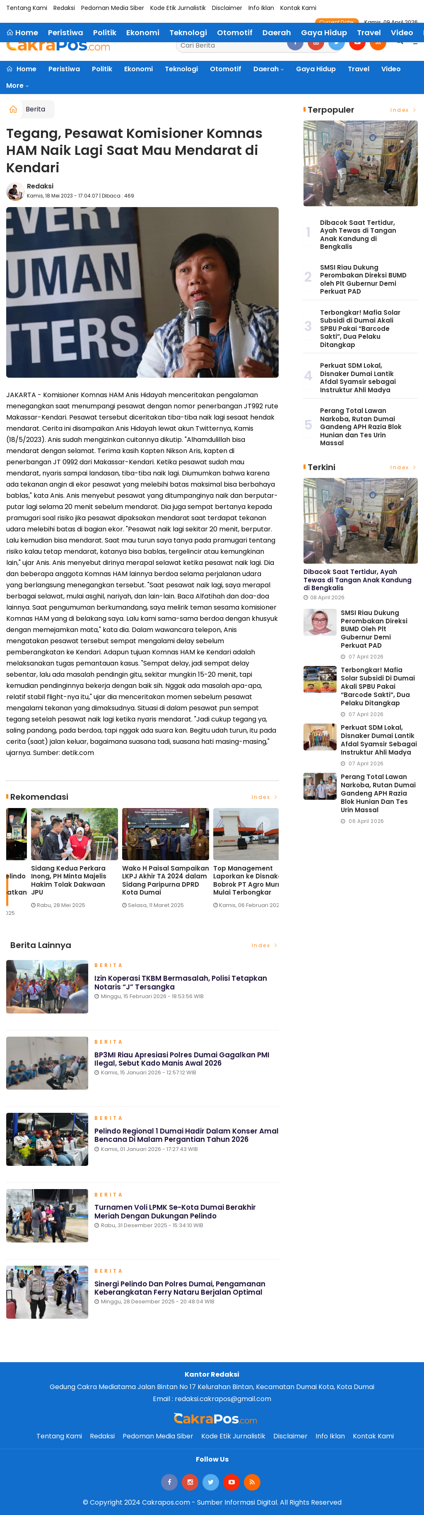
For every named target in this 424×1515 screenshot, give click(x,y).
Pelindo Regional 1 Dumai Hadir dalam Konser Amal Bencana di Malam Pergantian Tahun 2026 (182, 1137)
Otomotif (225, 69)
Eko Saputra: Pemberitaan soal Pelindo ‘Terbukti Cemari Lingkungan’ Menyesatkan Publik (140, 884)
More (15, 85)
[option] (51, 861)
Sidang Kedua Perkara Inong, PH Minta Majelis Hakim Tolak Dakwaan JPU (226, 880)
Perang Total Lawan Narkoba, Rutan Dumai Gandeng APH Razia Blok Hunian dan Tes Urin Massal (361, 426)
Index (265, 797)
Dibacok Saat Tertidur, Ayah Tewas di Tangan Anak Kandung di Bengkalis (358, 234)
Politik (102, 69)
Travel (358, 69)
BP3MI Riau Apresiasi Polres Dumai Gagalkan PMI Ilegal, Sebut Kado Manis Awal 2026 (182, 1061)
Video (391, 69)
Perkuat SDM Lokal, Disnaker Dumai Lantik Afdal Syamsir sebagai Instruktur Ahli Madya (358, 377)
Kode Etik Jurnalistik (178, 8)
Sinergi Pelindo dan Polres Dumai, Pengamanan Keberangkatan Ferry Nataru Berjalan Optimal (179, 1290)
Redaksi (64, 8)
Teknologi (181, 69)
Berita (35, 109)
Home (21, 69)
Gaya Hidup (316, 69)
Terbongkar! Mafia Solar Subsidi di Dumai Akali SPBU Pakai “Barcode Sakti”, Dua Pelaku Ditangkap (360, 328)
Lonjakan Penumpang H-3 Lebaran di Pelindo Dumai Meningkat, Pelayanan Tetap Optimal (49, 880)
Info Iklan (261, 8)
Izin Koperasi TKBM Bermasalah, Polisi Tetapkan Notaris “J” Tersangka (181, 984)
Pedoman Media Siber (112, 8)
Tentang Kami (26, 8)
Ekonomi (138, 69)
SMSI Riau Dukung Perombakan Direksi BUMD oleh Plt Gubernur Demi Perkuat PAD (363, 279)
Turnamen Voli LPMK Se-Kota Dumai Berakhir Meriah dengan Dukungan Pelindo (175, 1213)
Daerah (266, 69)
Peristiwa (64, 69)
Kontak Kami (298, 8)
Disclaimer (227, 8)
